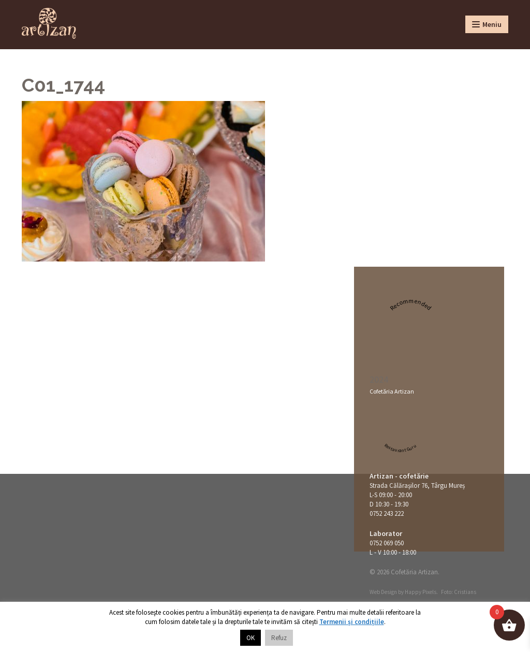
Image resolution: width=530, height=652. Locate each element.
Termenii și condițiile (351, 621)
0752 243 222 (387, 513)
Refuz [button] (279, 637)
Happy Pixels (420, 592)
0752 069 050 (387, 543)
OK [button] (250, 637)
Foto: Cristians (458, 592)
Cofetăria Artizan (392, 391)
